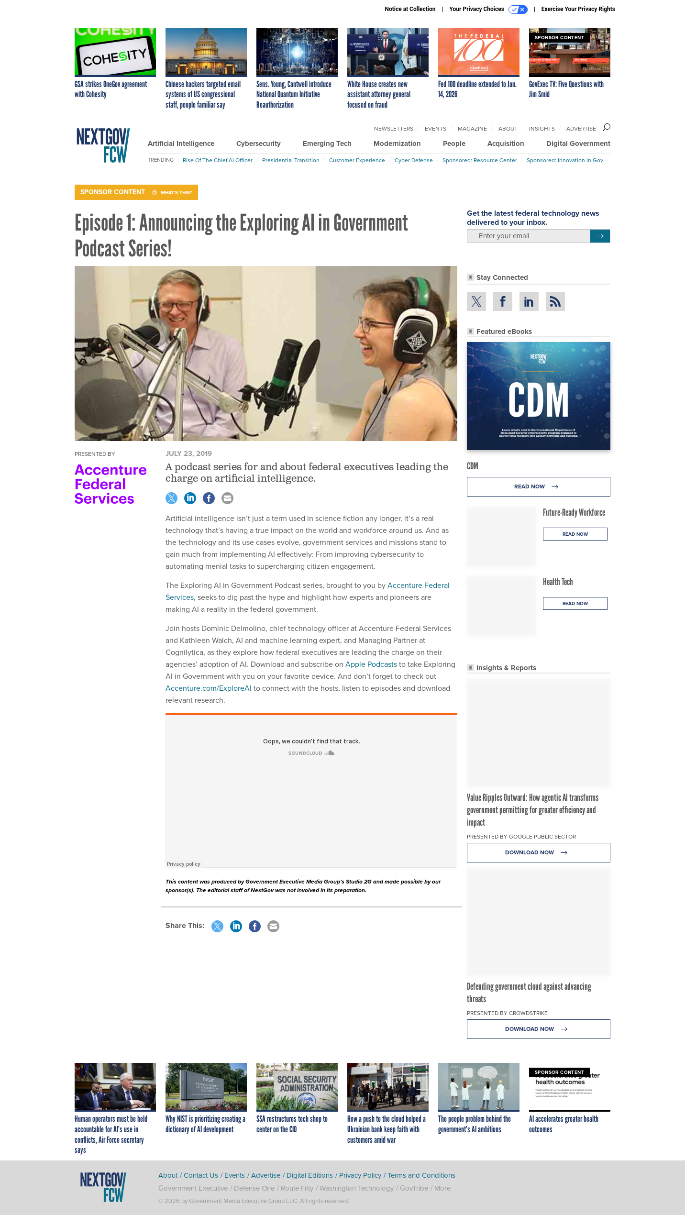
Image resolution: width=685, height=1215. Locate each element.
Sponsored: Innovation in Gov (565, 160)
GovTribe (414, 1188)
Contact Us (201, 1175)
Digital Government (578, 143)
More (442, 1188)
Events (435, 128)
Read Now (538, 486)
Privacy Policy (360, 1175)
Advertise (581, 128)
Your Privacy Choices (489, 9)
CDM (472, 466)
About (508, 128)
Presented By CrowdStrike (507, 1013)
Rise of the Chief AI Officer (218, 160)
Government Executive (193, 1188)
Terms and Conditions (421, 1175)
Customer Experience (357, 160)
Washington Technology (357, 1188)
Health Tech (558, 581)
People (454, 143)
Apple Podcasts (371, 664)
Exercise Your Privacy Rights (578, 9)
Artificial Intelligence (181, 143)
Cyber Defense (414, 160)
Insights (542, 128)
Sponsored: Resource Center (479, 160)
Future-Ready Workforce (574, 512)
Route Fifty (297, 1188)
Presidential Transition (291, 160)
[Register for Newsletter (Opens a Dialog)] (600, 236)
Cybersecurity (258, 143)
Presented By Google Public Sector (521, 836)
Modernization (397, 143)
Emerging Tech (327, 143)
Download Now (539, 852)
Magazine (472, 128)
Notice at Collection (410, 9)
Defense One (254, 1188)
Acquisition (505, 143)
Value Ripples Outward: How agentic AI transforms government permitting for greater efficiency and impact (532, 810)
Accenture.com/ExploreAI (209, 688)
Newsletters (393, 128)
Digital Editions (310, 1175)
